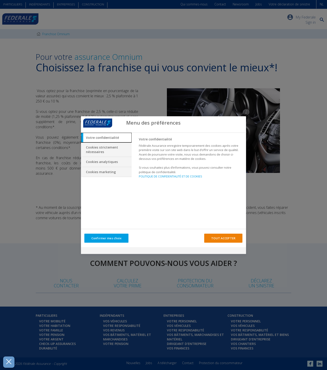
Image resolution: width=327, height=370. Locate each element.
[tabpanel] (190, 159)
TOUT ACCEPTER (223, 238)
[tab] (106, 138)
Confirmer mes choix (106, 238)
